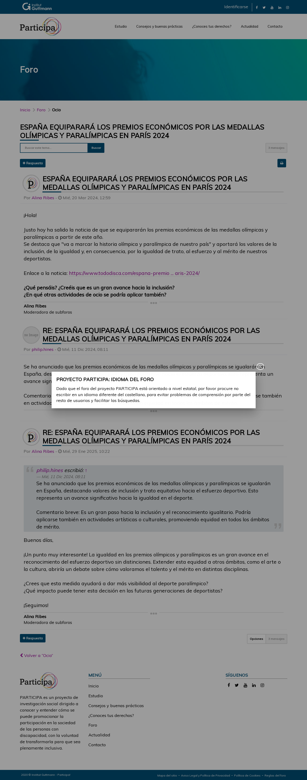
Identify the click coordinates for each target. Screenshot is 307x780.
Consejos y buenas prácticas (159, 26)
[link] (257, 7)
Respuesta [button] (33, 163)
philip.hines (42, 349)
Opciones (256, 639)
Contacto (275, 26)
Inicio (25, 109)
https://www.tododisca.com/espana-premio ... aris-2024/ (134, 273)
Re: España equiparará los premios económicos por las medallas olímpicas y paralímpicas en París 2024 (151, 334)
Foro (92, 725)
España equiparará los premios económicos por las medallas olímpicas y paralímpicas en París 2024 (142, 131)
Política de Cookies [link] (247, 775)
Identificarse (236, 6)
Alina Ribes (43, 197)
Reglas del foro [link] (275, 775)
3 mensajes (276, 148)
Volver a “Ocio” (36, 655)
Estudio (121, 26)
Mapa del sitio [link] (167, 775)
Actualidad (249, 26)
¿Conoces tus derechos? (211, 26)
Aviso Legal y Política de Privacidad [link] (205, 775)
